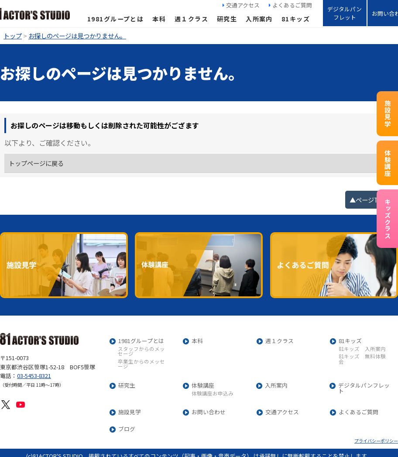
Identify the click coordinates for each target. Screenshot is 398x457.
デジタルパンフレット (344, 13)
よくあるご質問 (292, 5)
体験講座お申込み (212, 393)
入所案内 (259, 18)
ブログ (126, 429)
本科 (159, 18)
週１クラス (191, 18)
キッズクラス (387, 218)
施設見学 (387, 113)
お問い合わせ (209, 412)
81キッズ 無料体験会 (362, 359)
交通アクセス (243, 5)
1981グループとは (115, 18)
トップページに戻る (36, 163)
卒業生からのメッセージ (141, 364)
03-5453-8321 (34, 375)
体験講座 (387, 162)
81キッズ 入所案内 (362, 349)
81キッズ (295, 18)
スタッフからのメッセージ (141, 352)
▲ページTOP (369, 199)
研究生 (227, 18)
